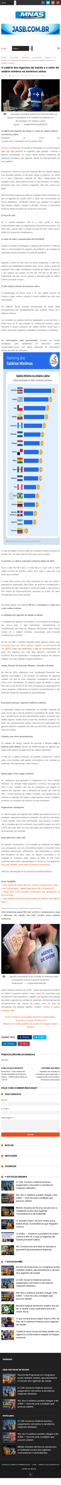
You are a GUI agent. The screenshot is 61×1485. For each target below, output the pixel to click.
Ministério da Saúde (12, 1030)
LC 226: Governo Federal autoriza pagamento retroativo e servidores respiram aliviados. (34, 1192)
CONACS (16, 1024)
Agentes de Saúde (30, 1030)
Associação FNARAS (31, 1024)
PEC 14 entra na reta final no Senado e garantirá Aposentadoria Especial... (36, 1255)
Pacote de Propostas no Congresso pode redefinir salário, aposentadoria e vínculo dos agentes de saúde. (38, 1277)
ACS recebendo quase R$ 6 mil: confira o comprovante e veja (30, 892)
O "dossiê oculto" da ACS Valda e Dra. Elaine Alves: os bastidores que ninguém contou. (37, 1230)
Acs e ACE (14, 59)
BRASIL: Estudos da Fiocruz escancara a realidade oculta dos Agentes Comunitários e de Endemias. (36, 1217)
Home (3, 50)
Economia (36, 59)
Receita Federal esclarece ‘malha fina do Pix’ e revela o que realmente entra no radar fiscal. (37, 1315)
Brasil (7, 1024)
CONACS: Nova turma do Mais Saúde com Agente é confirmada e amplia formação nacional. (37, 1341)
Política (38, 1027)
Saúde (54, 1030)
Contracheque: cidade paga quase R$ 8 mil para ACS (30, 895)
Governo (30, 1027)
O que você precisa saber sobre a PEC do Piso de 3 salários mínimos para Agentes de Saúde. (37, 1328)
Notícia (48, 59)
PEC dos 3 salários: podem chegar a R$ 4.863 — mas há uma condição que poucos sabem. (36, 1205)
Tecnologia (45, 1030)
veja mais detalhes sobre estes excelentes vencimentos (25, 871)
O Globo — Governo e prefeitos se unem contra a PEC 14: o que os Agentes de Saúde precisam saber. (37, 1243)
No (4, 895)
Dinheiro (25, 59)
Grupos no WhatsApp (10, 155)
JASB (41, 145)
